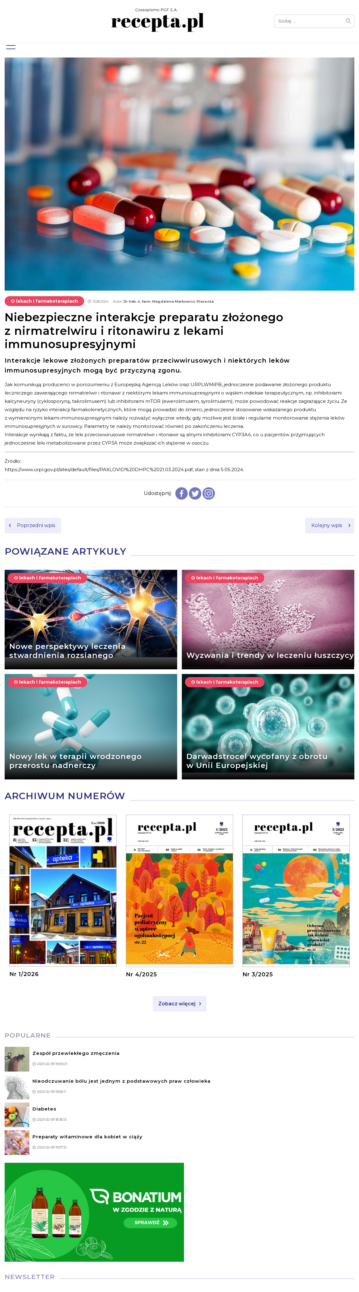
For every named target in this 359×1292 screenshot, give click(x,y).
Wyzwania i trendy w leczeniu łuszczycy (270, 655)
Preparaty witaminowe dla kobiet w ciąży (87, 1137)
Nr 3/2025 (257, 975)
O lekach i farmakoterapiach (44, 302)
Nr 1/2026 (24, 974)
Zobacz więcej (176, 1004)
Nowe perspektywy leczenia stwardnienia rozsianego (67, 651)
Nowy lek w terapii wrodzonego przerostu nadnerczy (75, 762)
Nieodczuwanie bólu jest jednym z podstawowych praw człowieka (121, 1082)
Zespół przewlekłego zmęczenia (76, 1054)
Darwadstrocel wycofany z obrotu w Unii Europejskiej (257, 762)
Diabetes (44, 1109)
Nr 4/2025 (141, 975)
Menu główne (10, 44)
